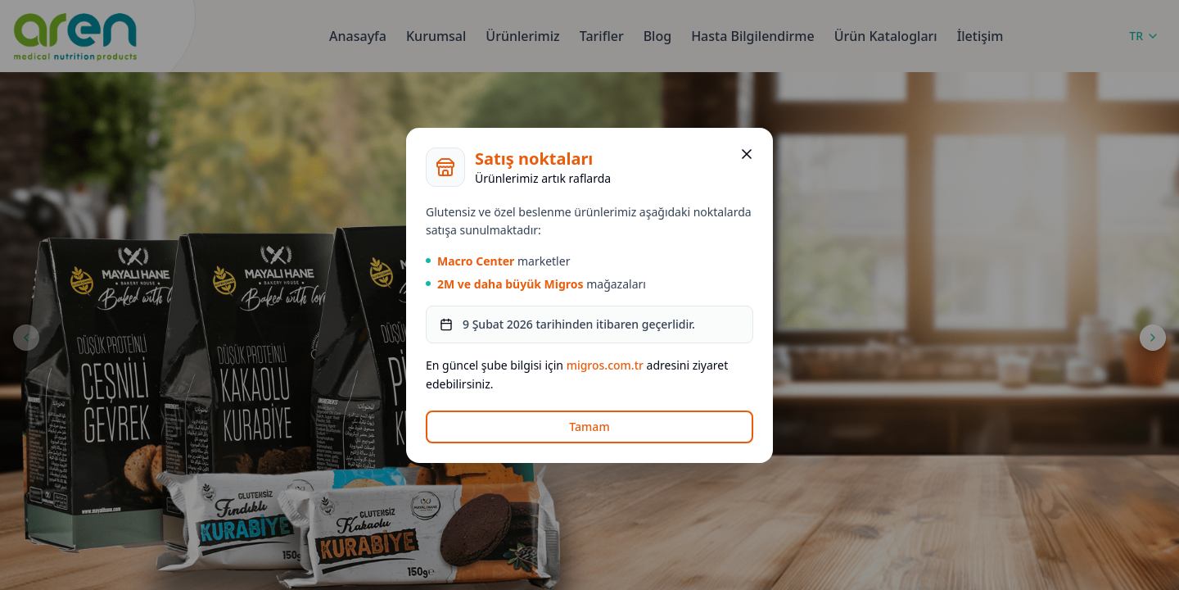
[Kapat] (747, 154)
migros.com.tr (605, 365)
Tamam (589, 426)
